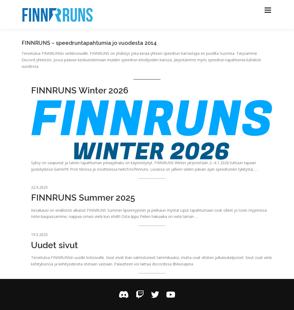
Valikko (267, 10)
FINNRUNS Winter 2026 (79, 90)
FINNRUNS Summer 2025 (83, 198)
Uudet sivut (54, 245)
